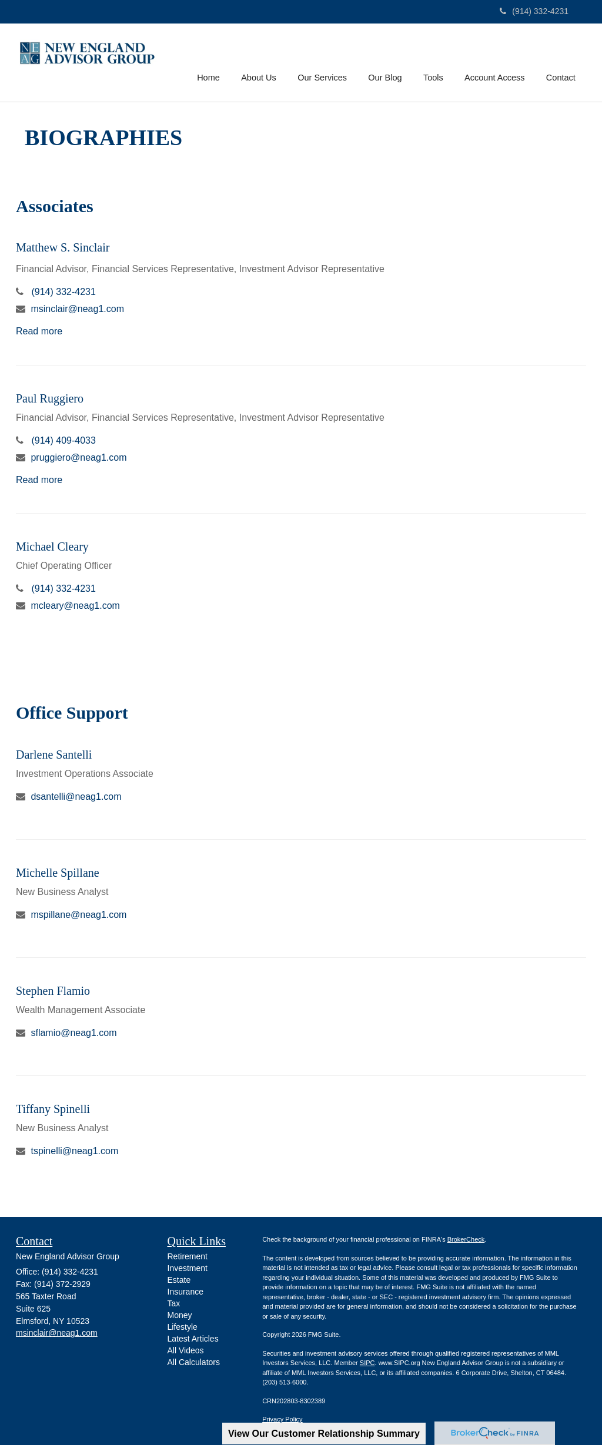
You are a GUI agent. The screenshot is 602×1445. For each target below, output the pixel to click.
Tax (174, 1303)
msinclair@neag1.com (77, 309)
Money (180, 1315)
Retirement (188, 1256)
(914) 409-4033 (63, 440)
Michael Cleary (52, 546)
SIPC (367, 1362)
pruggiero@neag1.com (78, 457)
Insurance (185, 1291)
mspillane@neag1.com (78, 915)
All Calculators (194, 1362)
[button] (261, 61)
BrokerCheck (466, 1239)
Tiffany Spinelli (53, 1108)
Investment (188, 1268)
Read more (39, 331)
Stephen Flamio (53, 990)
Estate (179, 1280)
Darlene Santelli (54, 754)
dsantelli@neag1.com (76, 797)
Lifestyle (183, 1327)
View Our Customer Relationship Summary (324, 1434)
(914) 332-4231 (534, 11)
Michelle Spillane (57, 872)
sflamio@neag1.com (73, 1033)
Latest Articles (193, 1338)
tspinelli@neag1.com (74, 1151)
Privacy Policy (282, 1419)
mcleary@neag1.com (75, 606)
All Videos (186, 1350)
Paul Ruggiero (49, 398)
